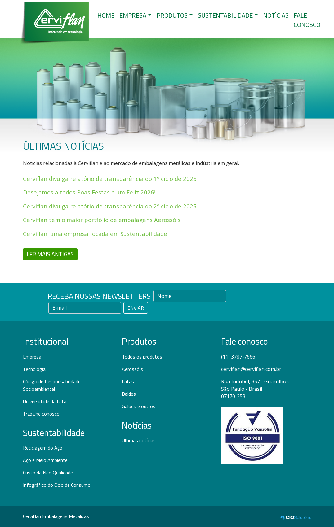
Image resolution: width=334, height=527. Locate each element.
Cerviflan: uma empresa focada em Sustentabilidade (95, 233)
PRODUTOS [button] (172, 15)
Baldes (129, 394)
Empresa (32, 356)
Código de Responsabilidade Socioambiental (52, 385)
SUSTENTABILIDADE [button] (225, 15)
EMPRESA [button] (132, 15)
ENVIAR (135, 307)
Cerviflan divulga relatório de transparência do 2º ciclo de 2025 (110, 206)
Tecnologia (34, 369)
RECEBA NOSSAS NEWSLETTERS (99, 296)
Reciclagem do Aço (42, 447)
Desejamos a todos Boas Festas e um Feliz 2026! (89, 192)
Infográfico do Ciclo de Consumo (57, 485)
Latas (128, 381)
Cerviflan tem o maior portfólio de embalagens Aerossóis (101, 220)
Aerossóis (132, 369)
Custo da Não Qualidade (48, 472)
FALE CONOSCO (307, 20)
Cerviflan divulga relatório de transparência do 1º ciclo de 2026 (110, 178)
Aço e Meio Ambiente (45, 460)
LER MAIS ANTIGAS (50, 254)
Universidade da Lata (44, 401)
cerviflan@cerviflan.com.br (251, 369)
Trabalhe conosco (41, 413)
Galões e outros (138, 406)
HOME (105, 15)
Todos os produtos (142, 356)
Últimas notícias (139, 440)
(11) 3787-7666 (238, 356)
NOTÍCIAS (276, 15)
